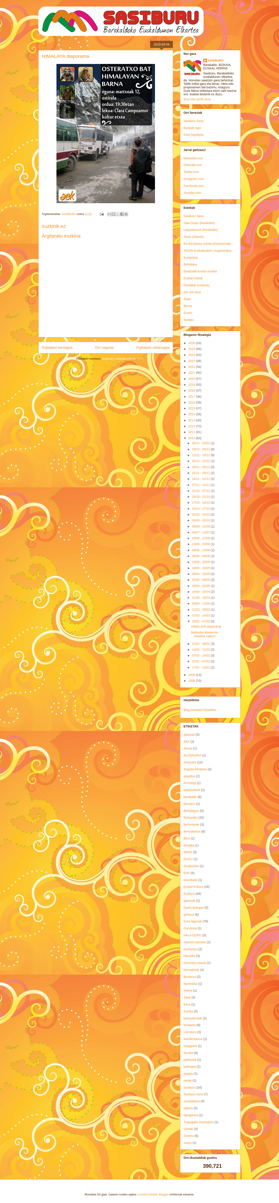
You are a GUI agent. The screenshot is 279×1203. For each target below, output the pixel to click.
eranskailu (190, 880)
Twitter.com (191, 172)
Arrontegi (190, 783)
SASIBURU (216, 60)
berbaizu (189, 804)
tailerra (188, 1108)
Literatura (190, 1032)
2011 (192, 432)
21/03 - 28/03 (201, 609)
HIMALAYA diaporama (206, 626)
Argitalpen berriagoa (57, 347)
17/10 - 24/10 (201, 502)
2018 (192, 390)
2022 (192, 367)
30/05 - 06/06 (201, 556)
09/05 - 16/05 (201, 574)
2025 (192, 349)
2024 (192, 355)
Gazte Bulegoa (194, 907)
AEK (187, 741)
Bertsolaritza (192, 831)
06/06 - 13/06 (201, 550)
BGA (187, 838)
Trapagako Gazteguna (199, 1122)
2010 (192, 438)
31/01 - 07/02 (201, 661)
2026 (192, 343)
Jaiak (187, 997)
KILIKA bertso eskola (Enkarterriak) (207, 243)
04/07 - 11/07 (201, 532)
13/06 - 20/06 (201, 544)
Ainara (188, 748)
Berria (188, 306)
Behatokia (190, 264)
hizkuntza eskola (195, 963)
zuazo (188, 1142)
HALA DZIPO (192, 935)
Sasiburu (190, 1087)
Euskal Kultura (193, 886)
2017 (192, 396)
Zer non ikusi (192, 292)
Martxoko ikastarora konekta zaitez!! (204, 634)
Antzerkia (190, 762)
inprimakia (190, 983)
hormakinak (191, 970)
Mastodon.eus (193, 158)
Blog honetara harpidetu (200, 710)
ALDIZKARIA (192, 755)
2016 (192, 402)
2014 (192, 414)
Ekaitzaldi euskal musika (200, 271)
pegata (188, 1073)
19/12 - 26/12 (201, 449)
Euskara (189, 893)
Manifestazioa (193, 1039)
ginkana (189, 914)
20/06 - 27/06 (201, 538)
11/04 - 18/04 (201, 597)
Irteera (188, 990)
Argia (187, 299)
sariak (188, 1080)
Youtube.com (192, 192)
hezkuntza (190, 949)
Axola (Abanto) (194, 236)
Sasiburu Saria (194, 121)
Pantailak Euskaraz (197, 285)
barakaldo (190, 797)
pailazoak (190, 1059)
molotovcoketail (147, 1194)
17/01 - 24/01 (201, 667)
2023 (192, 361)
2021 (192, 372)
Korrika (188, 1011)
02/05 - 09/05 (201, 579)
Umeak (188, 1129)
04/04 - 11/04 (201, 603)
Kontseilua (191, 257)
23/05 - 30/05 (201, 562)
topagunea (191, 1115)
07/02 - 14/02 (201, 655)
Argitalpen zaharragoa (153, 347)
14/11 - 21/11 (201, 479)
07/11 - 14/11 (201, 485)
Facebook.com (194, 186)
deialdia (189, 845)
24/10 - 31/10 (201, 496)
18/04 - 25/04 (201, 591)
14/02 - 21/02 (201, 649)
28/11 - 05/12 (201, 467)
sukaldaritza (192, 1101)
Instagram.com (194, 179)
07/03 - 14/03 (201, 615)
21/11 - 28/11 (201, 473)
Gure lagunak (193, 921)
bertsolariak (191, 824)
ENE (187, 873)
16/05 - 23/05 (201, 568)
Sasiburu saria (193, 1094)
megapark (190, 1046)
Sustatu (189, 320)
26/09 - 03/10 (201, 520)
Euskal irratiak (193, 278)
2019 (192, 384)
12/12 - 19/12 (201, 455)
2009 (192, 675)
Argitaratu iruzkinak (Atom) (118, 358)
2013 (192, 420)
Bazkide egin (192, 128)
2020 (192, 378)
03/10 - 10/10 (201, 514)
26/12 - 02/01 (201, 443)
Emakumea (191, 866)
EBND (188, 852)
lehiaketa (190, 1025)
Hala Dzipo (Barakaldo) (199, 223)
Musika (188, 1053)
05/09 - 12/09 (201, 526)
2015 (192, 408)
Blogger (164, 1194)
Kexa (187, 1004)
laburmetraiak (193, 1018)
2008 (192, 680)
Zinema (189, 1136)
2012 (192, 426)
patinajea (190, 1066)
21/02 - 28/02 (201, 643)
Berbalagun (191, 811)
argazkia (189, 776)
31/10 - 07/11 (201, 491)
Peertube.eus (193, 165)
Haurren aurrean (195, 942)
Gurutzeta (190, 928)
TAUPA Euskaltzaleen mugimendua (207, 250)
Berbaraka (191, 817)
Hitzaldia (189, 956)
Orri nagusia (104, 347)
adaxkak (189, 734)
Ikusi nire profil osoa (197, 99)
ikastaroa (190, 976)
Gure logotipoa (194, 134)
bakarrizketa (192, 790)
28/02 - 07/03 (201, 621)
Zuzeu (188, 313)
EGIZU (188, 859)
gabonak (189, 900)
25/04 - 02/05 (201, 586)
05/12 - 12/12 (201, 461)
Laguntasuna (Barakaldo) (201, 229)
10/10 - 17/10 (201, 508)
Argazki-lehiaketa (195, 769)
